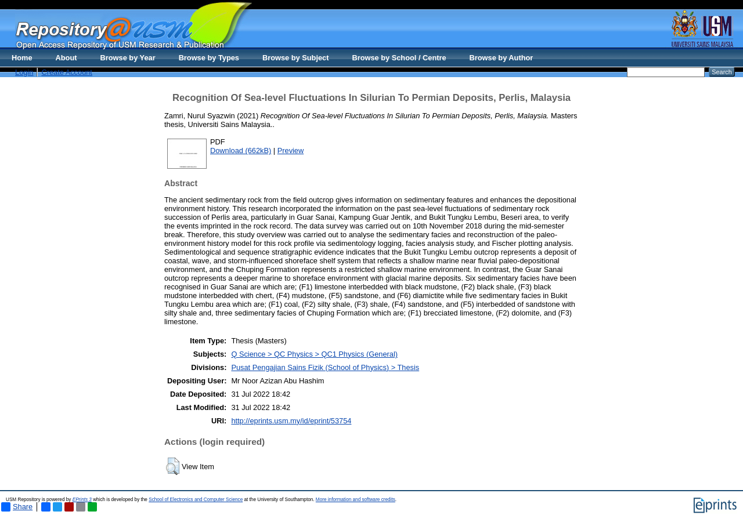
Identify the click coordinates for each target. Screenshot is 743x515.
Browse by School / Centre (399, 57)
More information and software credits (355, 499)
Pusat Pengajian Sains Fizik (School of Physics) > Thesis (325, 367)
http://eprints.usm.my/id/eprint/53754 (291, 420)
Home (22, 57)
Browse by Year (128, 57)
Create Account (66, 72)
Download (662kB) (240, 150)
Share (17, 507)
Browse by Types (209, 57)
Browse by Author (501, 57)
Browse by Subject (295, 57)
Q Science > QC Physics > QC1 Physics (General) (314, 354)
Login (24, 72)
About (66, 57)
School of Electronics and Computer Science (196, 499)
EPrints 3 (82, 499)
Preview (290, 150)
